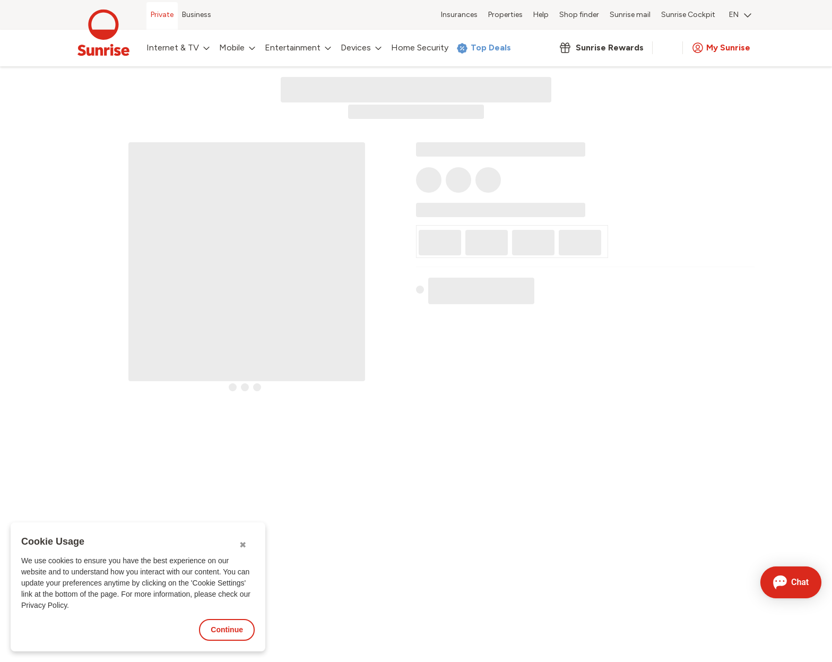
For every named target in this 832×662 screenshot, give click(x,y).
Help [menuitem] (541, 14)
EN (740, 14)
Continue (227, 629)
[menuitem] (740, 16)
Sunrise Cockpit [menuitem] (688, 14)
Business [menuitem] (196, 14)
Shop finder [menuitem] (579, 14)
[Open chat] (790, 582)
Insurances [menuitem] (459, 14)
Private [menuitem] (162, 14)
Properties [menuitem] (505, 14)
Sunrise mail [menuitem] (630, 14)
